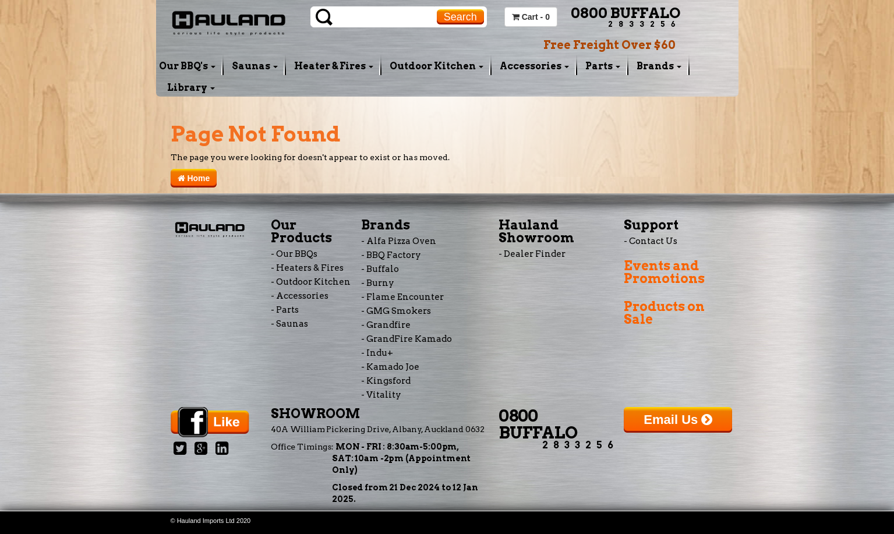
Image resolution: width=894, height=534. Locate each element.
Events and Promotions (664, 272)
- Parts (285, 310)
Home (194, 178)
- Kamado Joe (390, 367)
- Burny (377, 283)
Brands (659, 66)
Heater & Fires (333, 66)
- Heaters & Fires (307, 268)
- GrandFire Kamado (406, 339)
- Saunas (289, 324)
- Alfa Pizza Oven (398, 241)
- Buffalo (380, 269)
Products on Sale (664, 313)
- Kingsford (386, 381)
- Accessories (299, 296)
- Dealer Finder (532, 254)
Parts (602, 66)
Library (191, 87)
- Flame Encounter (402, 297)
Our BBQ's (187, 66)
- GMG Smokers (396, 311)
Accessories (534, 66)
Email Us (678, 419)
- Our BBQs (294, 254)
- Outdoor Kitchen (311, 282)
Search (460, 17)
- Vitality (381, 395)
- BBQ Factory (391, 255)
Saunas (255, 66)
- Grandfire (386, 325)
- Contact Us (650, 241)
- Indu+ (377, 353)
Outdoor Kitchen (436, 66)
